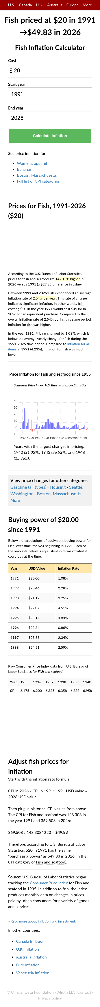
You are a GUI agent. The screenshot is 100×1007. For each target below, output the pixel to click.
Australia (54, 4)
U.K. (39, 4)
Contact (84, 992)
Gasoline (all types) (28, 487)
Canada (25, 4)
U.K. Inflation (27, 949)
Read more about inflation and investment (43, 921)
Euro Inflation (28, 964)
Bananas (24, 169)
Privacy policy (50, 998)
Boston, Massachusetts (37, 175)
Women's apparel (32, 163)
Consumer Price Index (49, 882)
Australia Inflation (31, 957)
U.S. (11, 4)
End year (15, 108)
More (87, 4)
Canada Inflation (30, 941)
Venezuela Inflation (32, 972)
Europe (72, 4)
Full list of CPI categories (38, 181)
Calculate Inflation (50, 136)
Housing (58, 487)
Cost (12, 60)
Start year (16, 84)
